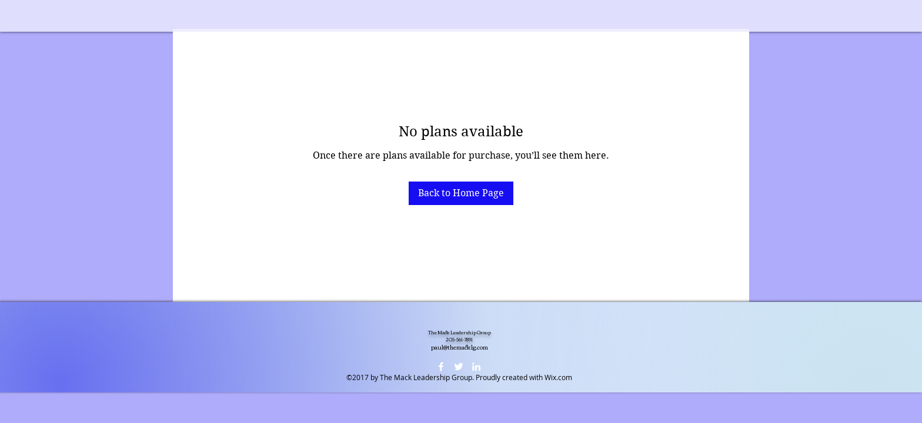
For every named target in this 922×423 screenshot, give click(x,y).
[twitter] (459, 366)
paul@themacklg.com (459, 346)
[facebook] (441, 366)
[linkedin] (476, 366)
